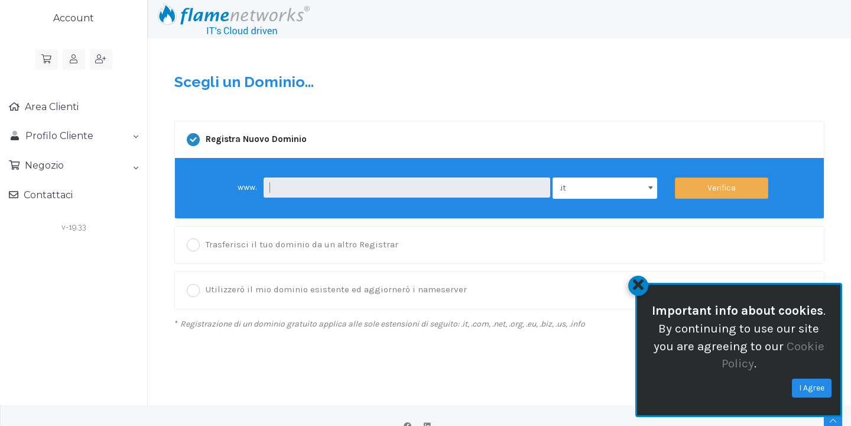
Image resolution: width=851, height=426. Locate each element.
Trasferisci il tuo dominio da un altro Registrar (292, 244)
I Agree (811, 388)
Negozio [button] (80, 166)
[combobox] (605, 188)
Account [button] (73, 18)
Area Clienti (50, 106)
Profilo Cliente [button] (73, 135)
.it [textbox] (563, 188)
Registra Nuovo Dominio (247, 139)
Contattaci (47, 195)
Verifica (721, 188)
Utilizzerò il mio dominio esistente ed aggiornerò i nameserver (327, 290)
